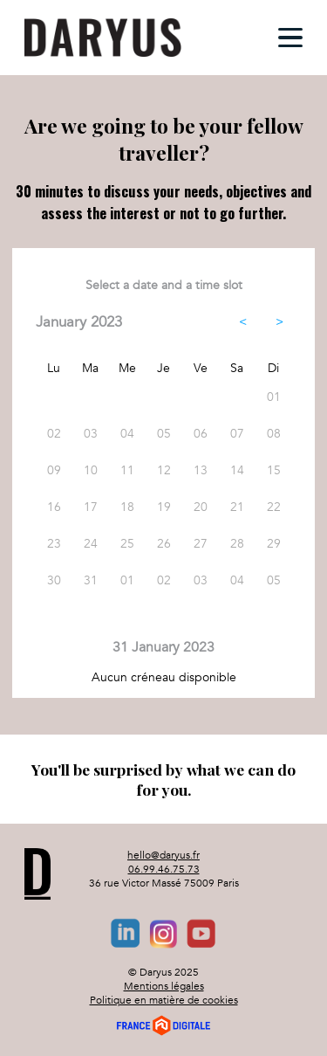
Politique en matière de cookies (164, 1000)
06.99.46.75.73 (164, 869)
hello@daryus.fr (163, 855)
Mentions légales (164, 986)
